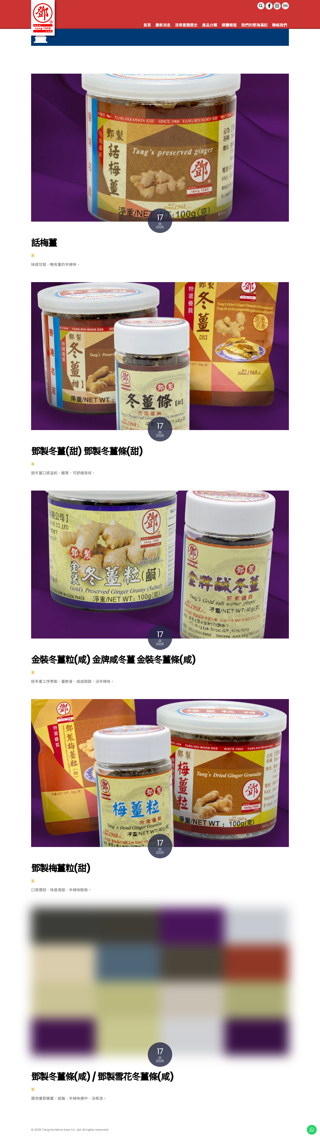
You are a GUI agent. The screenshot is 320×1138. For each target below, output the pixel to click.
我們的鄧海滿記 (254, 25)
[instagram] (277, 5)
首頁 (147, 25)
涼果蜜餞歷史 (186, 25)
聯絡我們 (279, 25)
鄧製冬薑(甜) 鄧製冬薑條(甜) (87, 451)
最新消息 (162, 25)
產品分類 (209, 25)
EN (285, 5)
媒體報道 (229, 25)
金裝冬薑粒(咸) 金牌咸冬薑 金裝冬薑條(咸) (113, 660)
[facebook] (269, 5)
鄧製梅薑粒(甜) (60, 868)
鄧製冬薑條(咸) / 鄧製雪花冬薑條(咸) (102, 1077)
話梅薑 (44, 243)
